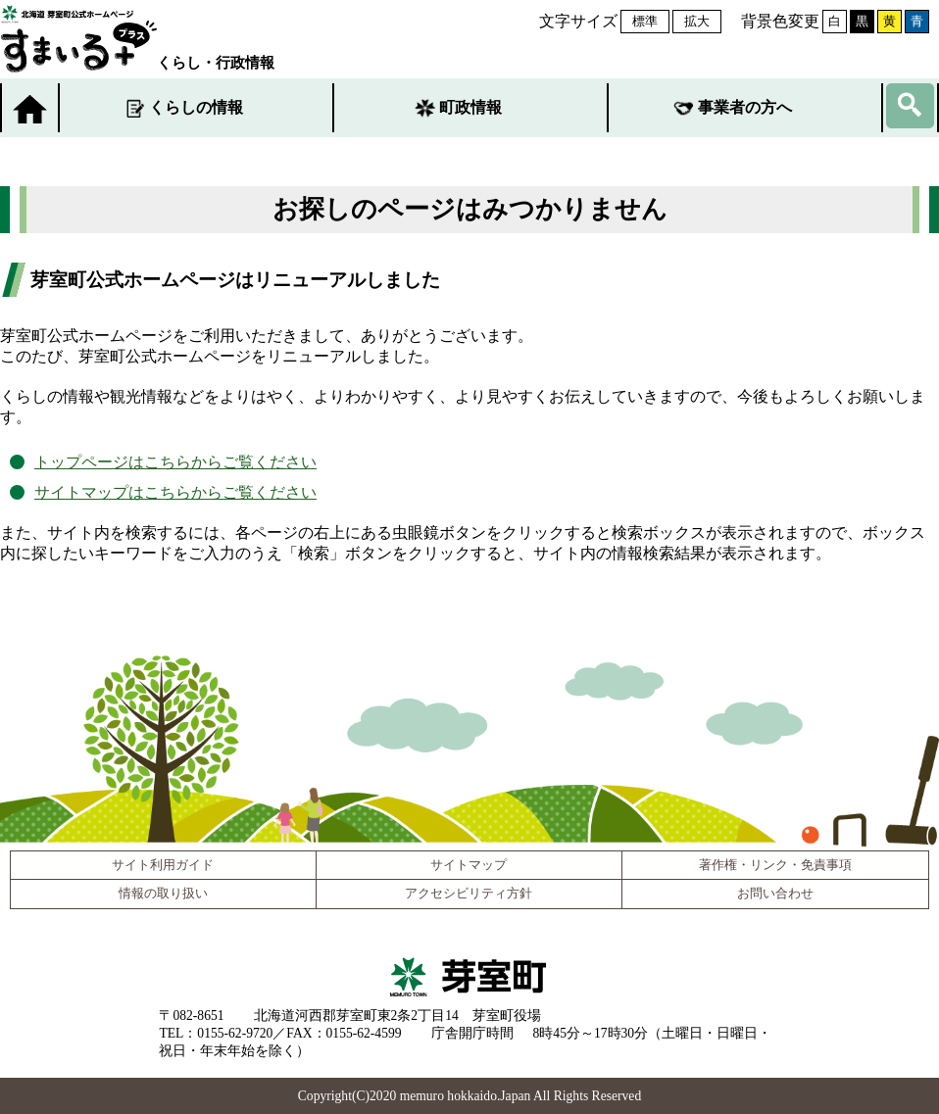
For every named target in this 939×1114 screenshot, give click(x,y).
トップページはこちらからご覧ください (175, 462)
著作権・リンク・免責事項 (775, 865)
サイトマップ (468, 865)
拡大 (697, 21)
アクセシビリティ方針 (468, 893)
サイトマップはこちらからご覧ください (175, 492)
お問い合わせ (775, 893)
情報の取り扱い (163, 893)
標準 (645, 21)
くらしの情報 (196, 107)
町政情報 (470, 107)
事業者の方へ (745, 107)
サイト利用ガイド (163, 865)
